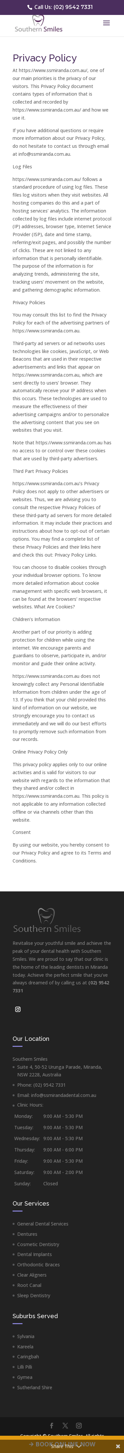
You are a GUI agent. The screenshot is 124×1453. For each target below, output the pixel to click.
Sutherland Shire (34, 1387)
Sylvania (25, 1336)
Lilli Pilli (24, 1367)
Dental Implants (34, 1254)
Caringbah (28, 1356)
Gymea (24, 1377)
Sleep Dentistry (33, 1295)
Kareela (25, 1346)
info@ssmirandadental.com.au (63, 1095)
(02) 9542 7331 (72, 7)
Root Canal (29, 1285)
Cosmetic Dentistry (38, 1244)
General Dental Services (42, 1224)
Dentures (27, 1234)
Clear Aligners (32, 1275)
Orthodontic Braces (38, 1264)
